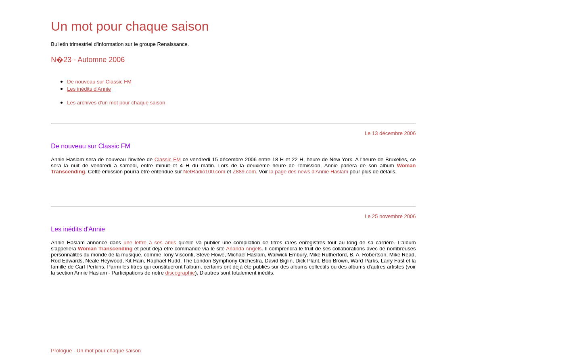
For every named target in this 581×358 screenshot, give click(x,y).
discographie (180, 273)
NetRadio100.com (204, 172)
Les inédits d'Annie (89, 89)
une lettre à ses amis (149, 242)
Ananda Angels (243, 249)
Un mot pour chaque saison (109, 351)
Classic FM (168, 159)
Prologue (61, 351)
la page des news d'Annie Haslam (309, 172)
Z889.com (244, 172)
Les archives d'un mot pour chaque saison (116, 103)
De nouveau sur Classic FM (99, 82)
